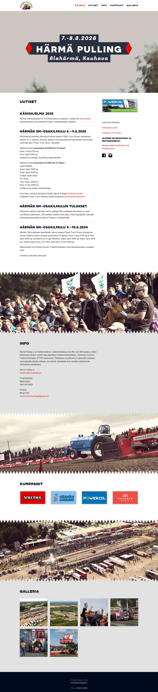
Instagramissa (108, 148)
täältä (67, 215)
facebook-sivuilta (75, 193)
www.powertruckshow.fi (74, 197)
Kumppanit (117, 5)
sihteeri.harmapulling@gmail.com (34, 396)
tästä (33, 247)
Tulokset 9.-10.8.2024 (111, 133)
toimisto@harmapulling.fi (30, 373)
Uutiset (93, 5)
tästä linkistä (85, 119)
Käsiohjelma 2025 (110, 128)
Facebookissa (120, 145)
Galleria (132, 5)
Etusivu (80, 5)
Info (104, 5)
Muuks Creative (82, 688)
